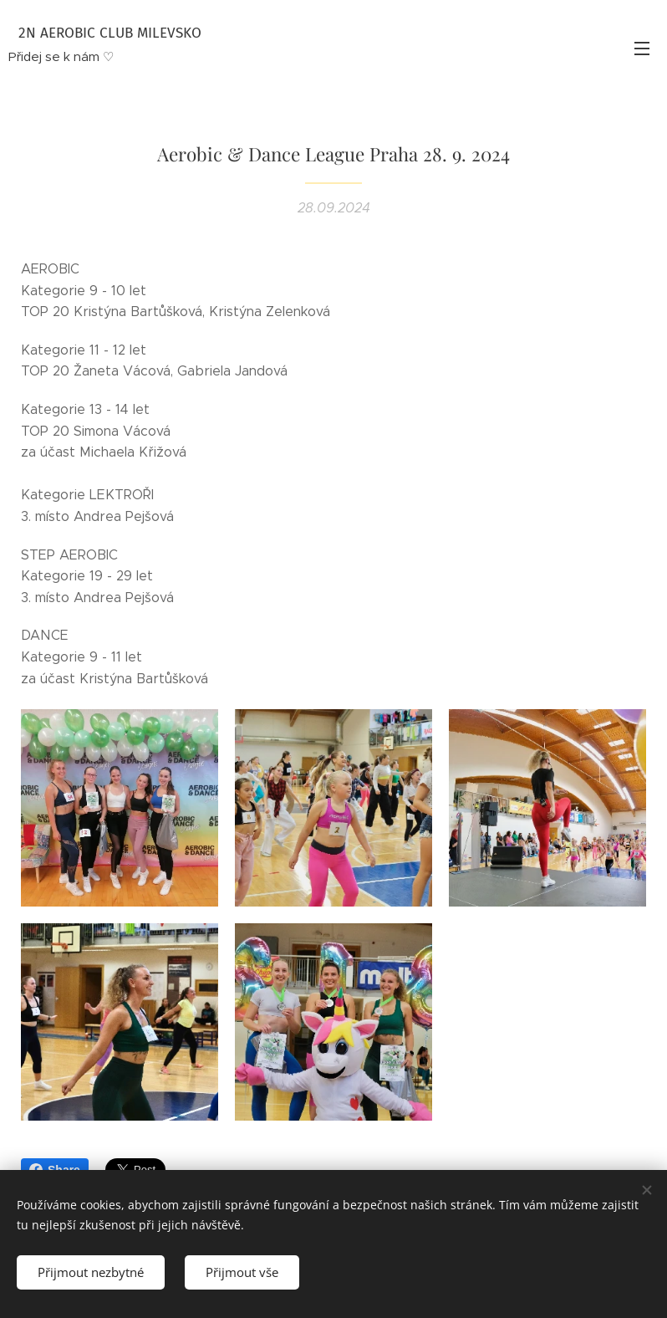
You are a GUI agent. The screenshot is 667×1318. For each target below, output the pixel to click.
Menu (641, 48)
